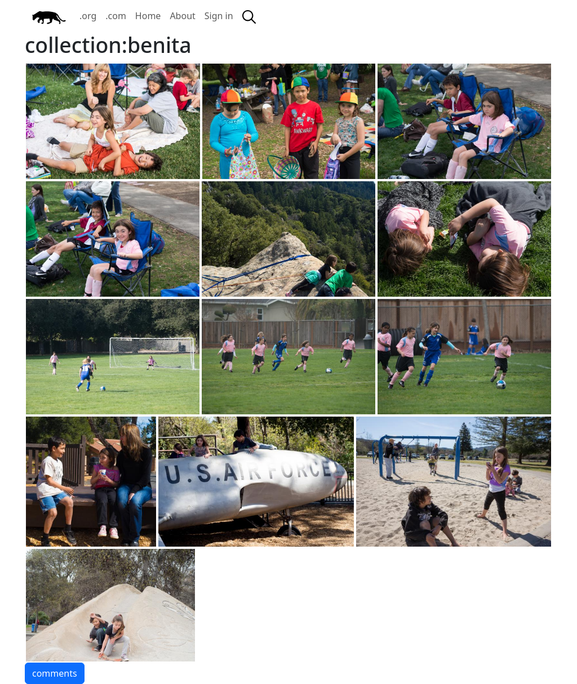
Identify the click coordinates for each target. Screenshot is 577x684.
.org (87, 16)
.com (115, 16)
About (182, 16)
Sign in (219, 16)
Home (148, 16)
